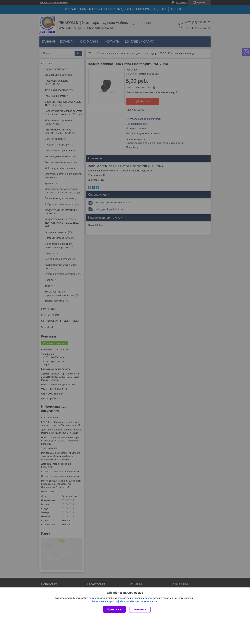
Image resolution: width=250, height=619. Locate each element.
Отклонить (140, 609)
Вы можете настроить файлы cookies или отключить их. (123, 601)
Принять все (114, 609)
